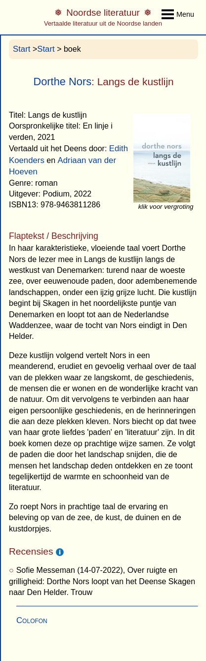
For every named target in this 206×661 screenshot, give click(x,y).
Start (21, 49)
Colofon (31, 620)
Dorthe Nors (62, 81)
